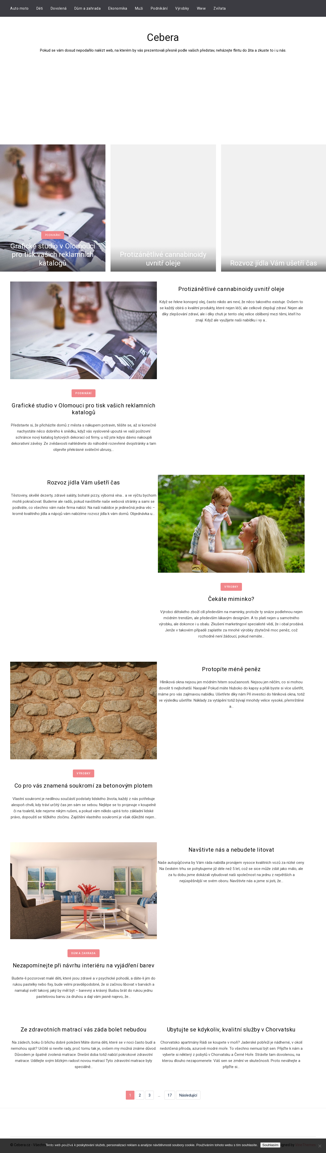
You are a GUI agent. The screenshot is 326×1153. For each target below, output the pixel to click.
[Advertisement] (163, 91)
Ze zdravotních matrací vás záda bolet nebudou (84, 1029)
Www (201, 8)
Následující (188, 1095)
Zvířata (219, 8)
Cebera (163, 37)
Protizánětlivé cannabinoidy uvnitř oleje (163, 259)
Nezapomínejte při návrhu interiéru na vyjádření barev (84, 965)
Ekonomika (117, 8)
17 (170, 1095)
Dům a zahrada (87, 8)
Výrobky (182, 8)
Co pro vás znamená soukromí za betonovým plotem (84, 785)
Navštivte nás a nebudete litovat (231, 850)
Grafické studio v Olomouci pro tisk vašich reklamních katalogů (52, 254)
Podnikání (159, 8)
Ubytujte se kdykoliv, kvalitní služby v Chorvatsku (231, 1029)
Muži (139, 8)
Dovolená (59, 8)
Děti (39, 8)
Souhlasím (270, 1145)
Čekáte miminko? (231, 599)
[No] (319, 1145)
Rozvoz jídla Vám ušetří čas (273, 263)
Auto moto (19, 8)
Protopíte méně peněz (231, 669)
